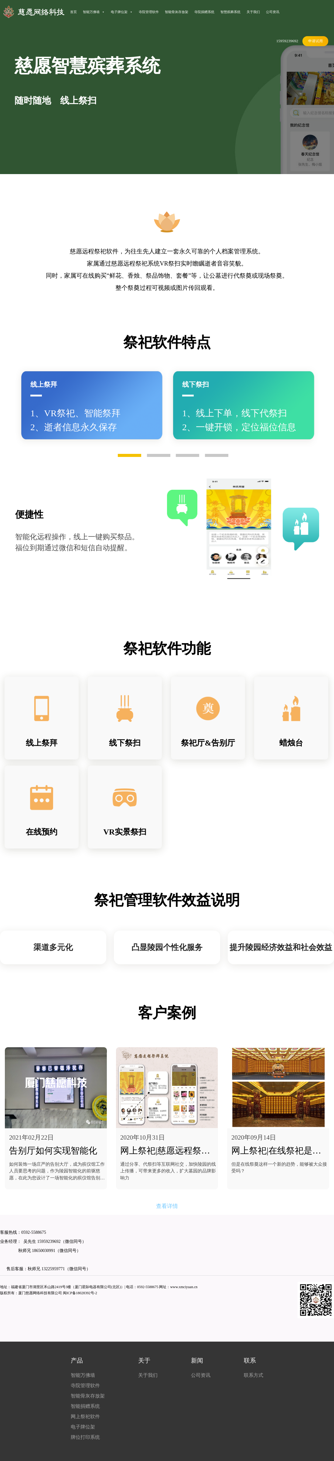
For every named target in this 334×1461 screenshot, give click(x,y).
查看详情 (167, 1206)
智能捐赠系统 (85, 1406)
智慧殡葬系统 (230, 12)
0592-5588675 (33, 1232)
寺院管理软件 (149, 12)
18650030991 (43, 1250)
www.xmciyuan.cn (183, 1287)
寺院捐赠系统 (204, 12)
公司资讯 (272, 12)
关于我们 (253, 12)
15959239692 (287, 41)
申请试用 (315, 41)
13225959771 (53, 1269)
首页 (73, 12)
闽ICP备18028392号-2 (80, 1293)
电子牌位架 (122, 12)
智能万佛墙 (94, 12)
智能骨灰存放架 (176, 12)
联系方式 (253, 1375)
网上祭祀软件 (85, 1416)
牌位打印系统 (85, 1437)
